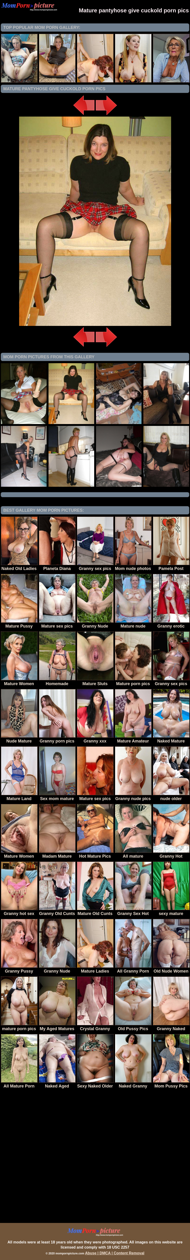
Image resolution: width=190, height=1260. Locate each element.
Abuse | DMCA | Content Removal (115, 1253)
